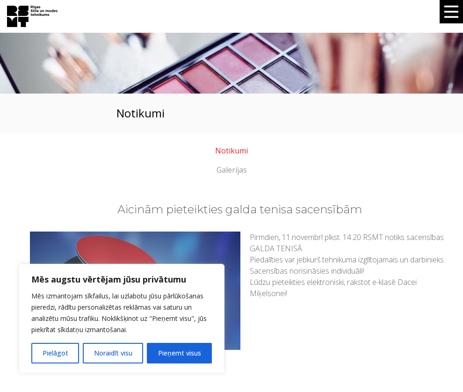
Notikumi (231, 150)
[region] (121, 318)
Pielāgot (55, 352)
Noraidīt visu (113, 352)
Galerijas (232, 170)
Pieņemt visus (179, 352)
